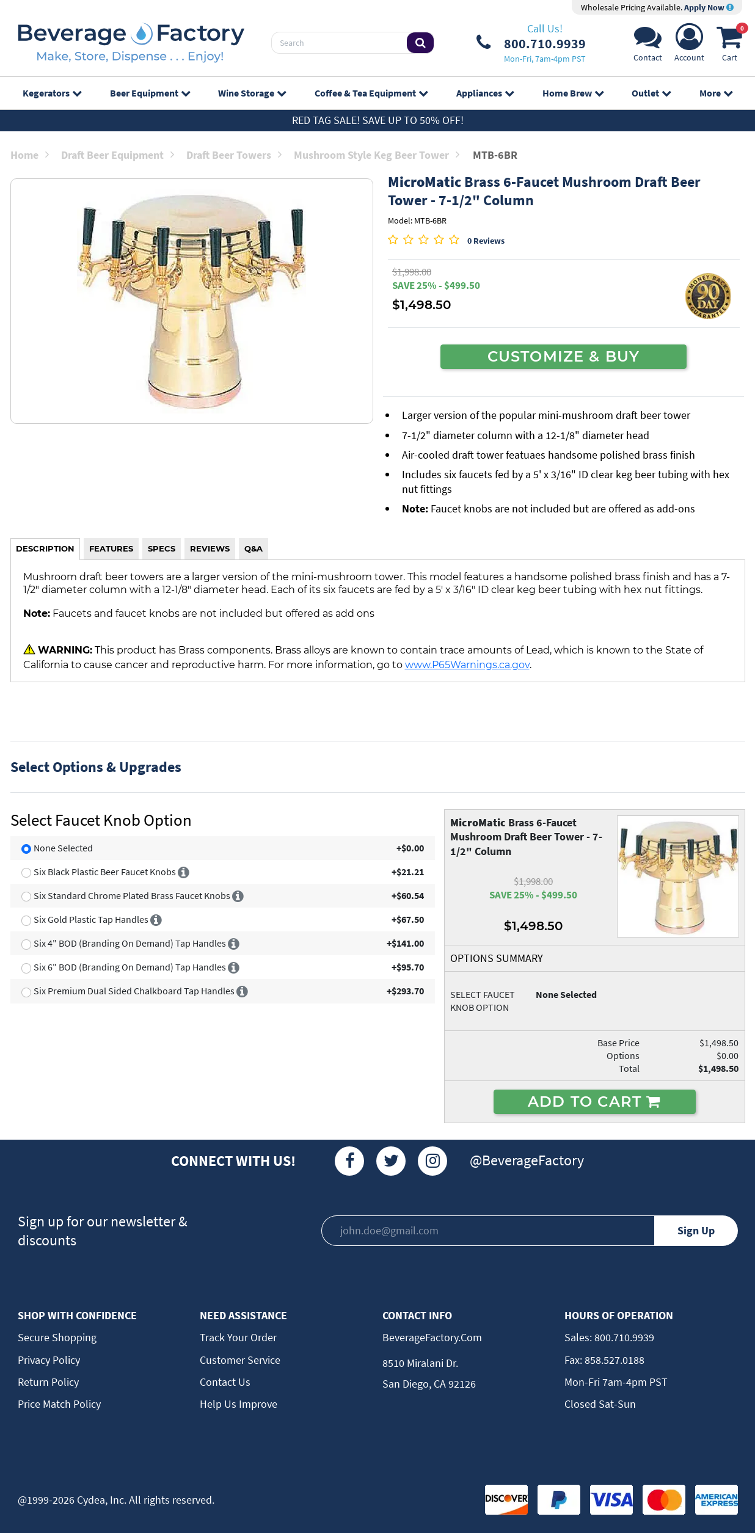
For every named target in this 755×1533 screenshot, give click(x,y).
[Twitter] (391, 1161)
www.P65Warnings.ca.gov (467, 664)
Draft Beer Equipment (117, 155)
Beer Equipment (150, 93)
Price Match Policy (59, 1404)
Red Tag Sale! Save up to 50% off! (378, 120)
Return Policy (48, 1382)
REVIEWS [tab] (210, 548)
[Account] (689, 46)
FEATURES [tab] (111, 548)
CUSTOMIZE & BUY (563, 356)
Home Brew (573, 93)
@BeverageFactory (527, 1160)
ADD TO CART (595, 1101)
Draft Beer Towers (234, 155)
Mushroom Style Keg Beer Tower (376, 155)
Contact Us (225, 1382)
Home (29, 155)
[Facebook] (349, 1161)
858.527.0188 (613, 1360)
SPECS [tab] (161, 548)
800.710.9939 (623, 1337)
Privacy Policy (49, 1360)
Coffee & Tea (371, 93)
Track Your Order (238, 1337)
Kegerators (52, 93)
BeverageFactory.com (432, 1337)
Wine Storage (252, 93)
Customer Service (240, 1360)
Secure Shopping (57, 1337)
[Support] (647, 46)
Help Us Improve (238, 1404)
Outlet (651, 93)
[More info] (183, 871)
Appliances (485, 93)
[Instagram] (432, 1161)
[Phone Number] (531, 42)
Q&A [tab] (253, 548)
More (715, 93)
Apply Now (709, 7)
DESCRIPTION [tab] (45, 548)
